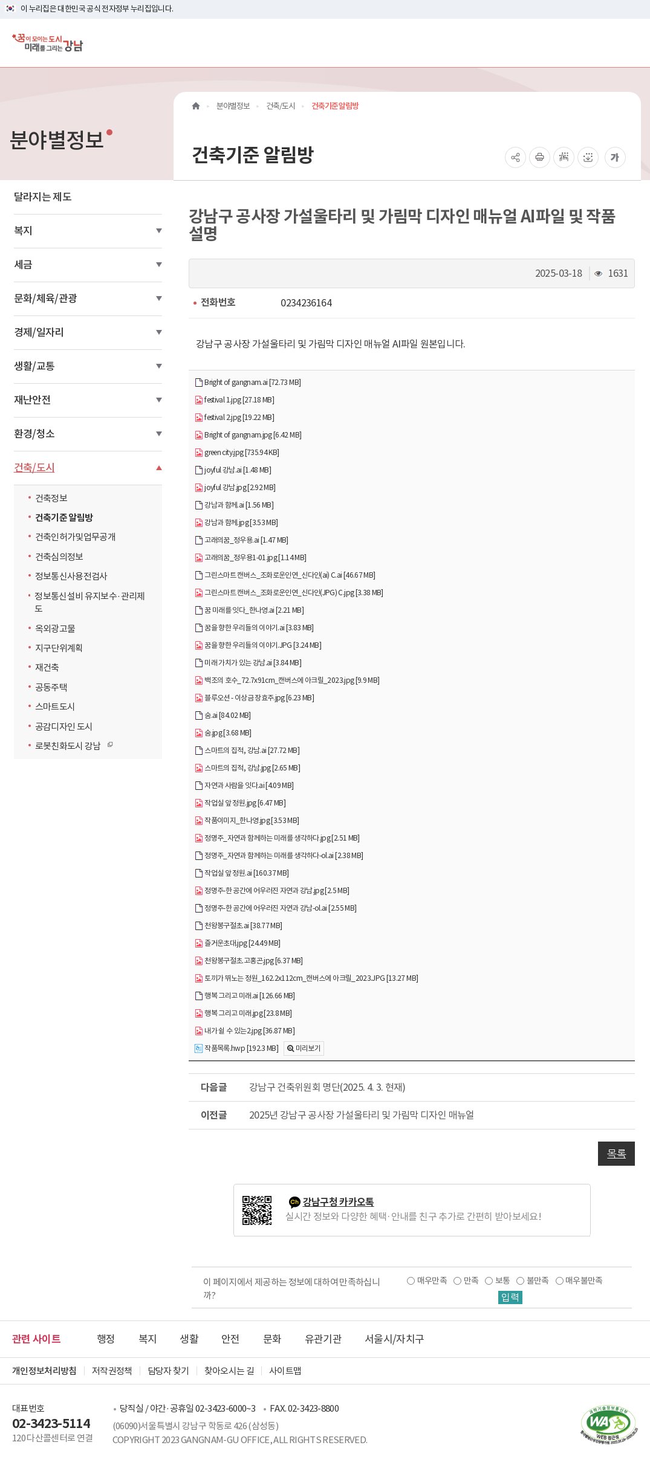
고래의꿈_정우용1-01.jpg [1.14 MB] (250, 558)
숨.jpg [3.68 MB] (223, 733)
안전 (230, 1339)
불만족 (538, 1280)
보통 (502, 1280)
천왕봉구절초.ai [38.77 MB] (238, 926)
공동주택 (51, 687)
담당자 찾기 (168, 1370)
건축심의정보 (59, 557)
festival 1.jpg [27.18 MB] (234, 400)
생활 (189, 1339)
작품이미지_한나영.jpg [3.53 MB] (246, 821)
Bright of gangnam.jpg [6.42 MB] (247, 435)
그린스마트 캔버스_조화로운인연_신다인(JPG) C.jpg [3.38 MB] (288, 593)
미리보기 (308, 1048)
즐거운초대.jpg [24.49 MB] (237, 944)
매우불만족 (584, 1280)
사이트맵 (285, 1370)
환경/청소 (34, 434)
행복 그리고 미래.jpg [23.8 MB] (242, 1014)
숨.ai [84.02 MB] (222, 716)
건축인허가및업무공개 (75, 537)
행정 (106, 1339)
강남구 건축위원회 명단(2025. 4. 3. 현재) (327, 1087)
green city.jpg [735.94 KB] (236, 453)
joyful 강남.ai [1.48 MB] (232, 470)
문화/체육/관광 (45, 298)
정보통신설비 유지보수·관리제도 (89, 602)
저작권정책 (112, 1370)
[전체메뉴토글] (631, 43)
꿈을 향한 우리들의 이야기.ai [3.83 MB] (254, 628)
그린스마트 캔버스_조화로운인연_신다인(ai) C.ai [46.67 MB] (284, 575)
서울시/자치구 (394, 1339)
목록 (616, 1154)
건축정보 (51, 498)
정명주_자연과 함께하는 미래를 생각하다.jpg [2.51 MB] (277, 838)
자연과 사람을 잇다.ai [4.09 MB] (243, 786)
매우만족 (432, 1280)
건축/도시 (34, 467)
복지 (23, 230)
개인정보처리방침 (44, 1370)
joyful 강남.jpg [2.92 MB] (234, 488)
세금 (23, 264)
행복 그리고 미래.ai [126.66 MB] (244, 996)
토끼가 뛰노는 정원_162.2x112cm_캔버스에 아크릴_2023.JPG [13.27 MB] (306, 979)
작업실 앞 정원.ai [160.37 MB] (241, 873)
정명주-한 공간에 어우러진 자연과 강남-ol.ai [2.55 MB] (275, 908)
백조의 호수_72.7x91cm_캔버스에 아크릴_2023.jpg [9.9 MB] (286, 681)
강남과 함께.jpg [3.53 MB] (236, 523)
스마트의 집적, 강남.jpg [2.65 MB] (247, 768)
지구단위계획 (59, 648)
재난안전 (32, 400)
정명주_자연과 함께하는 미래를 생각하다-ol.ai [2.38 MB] (278, 856)
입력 (510, 1297)
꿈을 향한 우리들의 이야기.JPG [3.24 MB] (257, 646)
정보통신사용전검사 (71, 576)
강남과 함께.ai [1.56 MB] (233, 505)
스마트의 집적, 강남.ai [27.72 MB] (246, 751)
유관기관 (323, 1339)
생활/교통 (34, 366)
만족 (471, 1280)
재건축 (47, 667)
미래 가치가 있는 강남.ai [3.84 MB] (247, 663)
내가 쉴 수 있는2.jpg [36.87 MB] (244, 1031)
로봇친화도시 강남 (71, 746)
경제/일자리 (39, 332)
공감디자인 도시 (64, 726)
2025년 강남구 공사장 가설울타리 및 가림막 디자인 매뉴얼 (362, 1115)
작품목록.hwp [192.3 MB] (236, 1049)
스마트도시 (55, 706)
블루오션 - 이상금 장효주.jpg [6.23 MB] (254, 698)
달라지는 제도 (42, 197)
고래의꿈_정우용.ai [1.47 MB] (241, 540)
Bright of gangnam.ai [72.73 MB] (247, 383)
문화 (272, 1339)
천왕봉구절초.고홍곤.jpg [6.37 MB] (248, 961)
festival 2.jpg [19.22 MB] (234, 418)
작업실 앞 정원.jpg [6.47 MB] (239, 803)
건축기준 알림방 (64, 517)
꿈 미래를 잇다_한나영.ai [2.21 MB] (249, 611)
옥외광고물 (55, 629)
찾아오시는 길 (229, 1370)
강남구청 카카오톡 (338, 1202)
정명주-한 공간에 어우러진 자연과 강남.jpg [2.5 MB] (271, 891)
